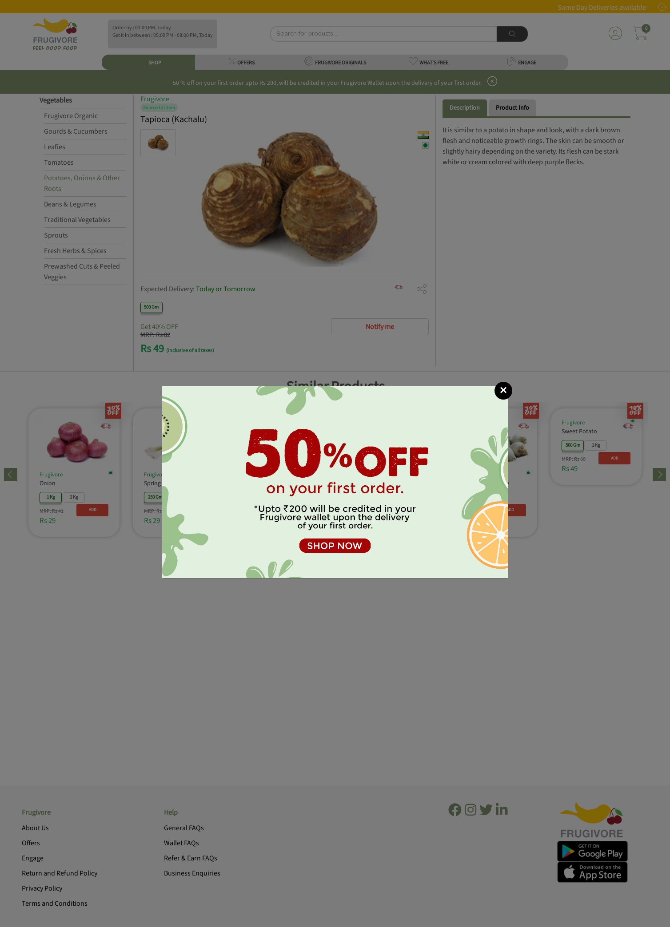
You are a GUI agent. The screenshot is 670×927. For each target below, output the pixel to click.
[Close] (503, 391)
